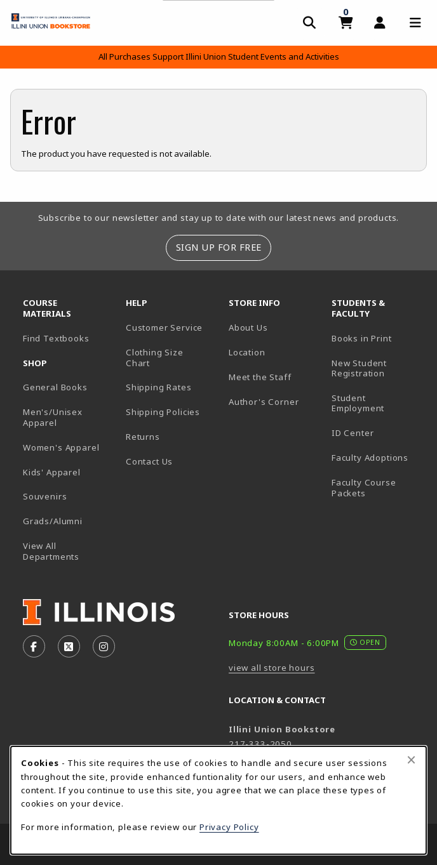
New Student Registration (359, 368)
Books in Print (378, 338)
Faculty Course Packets (364, 488)
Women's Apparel (61, 447)
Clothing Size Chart (155, 358)
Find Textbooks (56, 338)
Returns (143, 436)
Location (247, 352)
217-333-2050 (260, 743)
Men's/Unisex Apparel (53, 417)
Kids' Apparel (52, 472)
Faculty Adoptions (370, 457)
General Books (55, 387)
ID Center (378, 432)
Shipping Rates (159, 387)
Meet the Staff (260, 377)
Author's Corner (264, 401)
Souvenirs (45, 496)
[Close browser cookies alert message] (411, 759)
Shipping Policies (163, 412)
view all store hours (272, 667)
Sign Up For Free (219, 247)
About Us (248, 327)
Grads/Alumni (53, 521)
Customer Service (164, 327)
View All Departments (51, 551)
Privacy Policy (229, 827)
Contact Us (149, 461)
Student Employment (378, 403)
